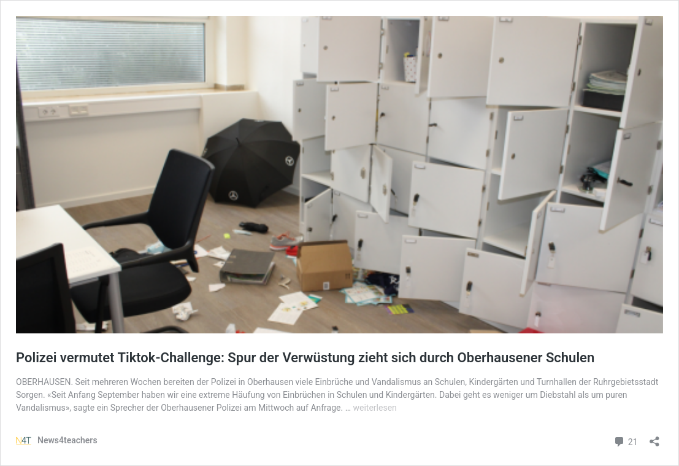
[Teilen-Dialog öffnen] (654, 437)
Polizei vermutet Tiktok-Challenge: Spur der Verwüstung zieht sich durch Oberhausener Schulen (305, 357)
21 (625, 440)
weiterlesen (375, 408)
